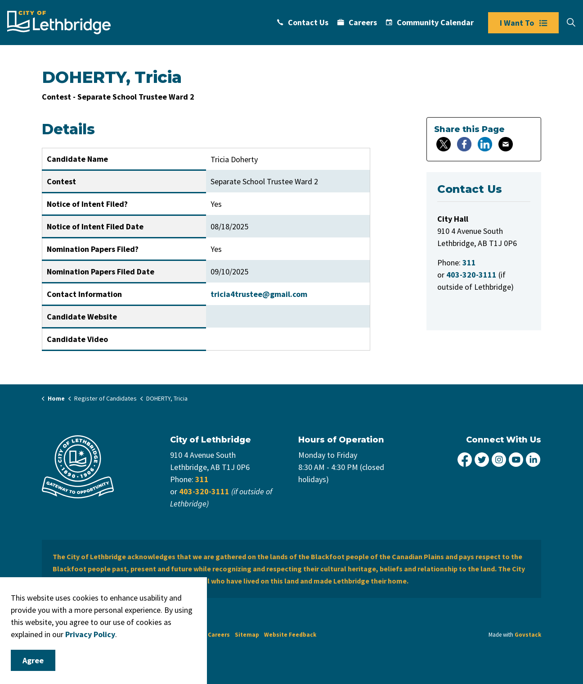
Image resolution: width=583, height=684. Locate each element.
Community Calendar (430, 22)
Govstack (528, 634)
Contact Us (302, 22)
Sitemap (247, 634)
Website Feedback (290, 634)
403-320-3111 (204, 491)
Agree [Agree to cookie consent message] (33, 660)
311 (202, 479)
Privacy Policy (90, 634)
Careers (357, 22)
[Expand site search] (571, 22)
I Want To (523, 22)
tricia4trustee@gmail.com (259, 294)
